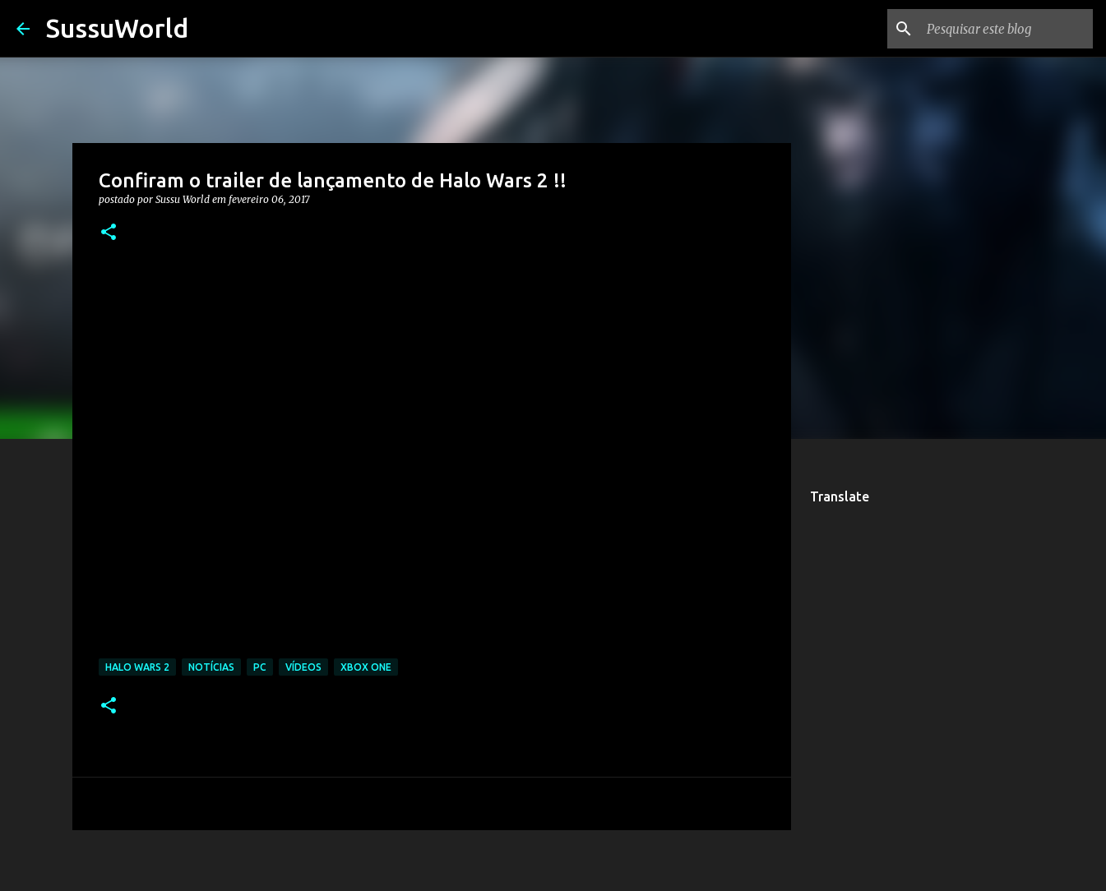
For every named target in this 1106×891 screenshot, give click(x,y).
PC (259, 667)
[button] (108, 233)
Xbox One (365, 667)
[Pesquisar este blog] (1006, 28)
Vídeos (303, 667)
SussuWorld (117, 28)
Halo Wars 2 (137, 667)
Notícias (211, 667)
